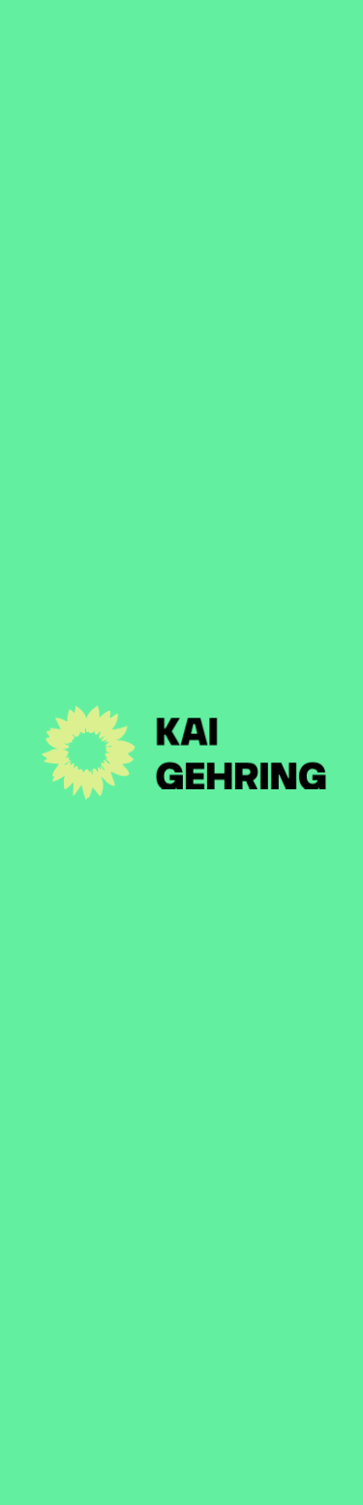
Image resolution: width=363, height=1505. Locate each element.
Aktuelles (181, 1094)
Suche (279, 1473)
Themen (181, 1195)
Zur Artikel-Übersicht (136, 168)
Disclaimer (199, 1473)
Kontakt (182, 1245)
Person (181, 1144)
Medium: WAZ (65, 492)
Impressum (101, 1473)
